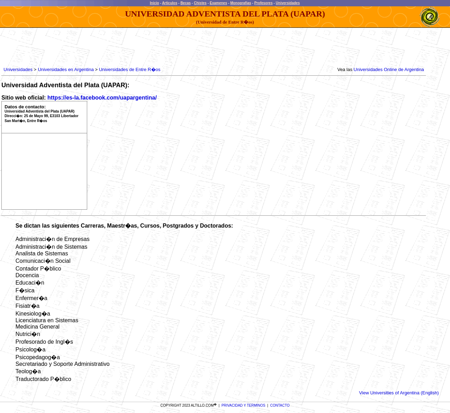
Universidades (288, 3)
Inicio (154, 3)
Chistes (200, 3)
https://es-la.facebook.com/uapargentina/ (102, 98)
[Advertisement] (130, 47)
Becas (185, 3)
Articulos (169, 3)
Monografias (240, 3)
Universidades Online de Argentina (389, 69)
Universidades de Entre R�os (129, 69)
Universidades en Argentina (66, 69)
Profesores (263, 3)
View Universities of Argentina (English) (399, 392)
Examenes (218, 3)
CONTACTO (280, 405)
